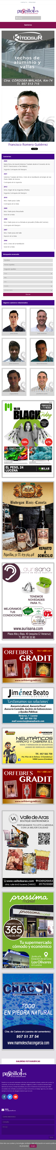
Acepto (33, 1146)
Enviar (51, 1137)
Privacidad (32, 2)
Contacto (24, 2)
